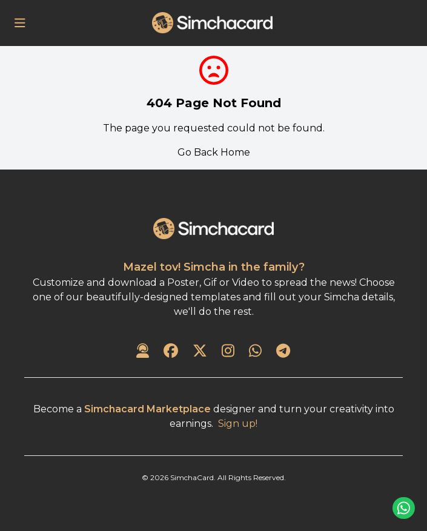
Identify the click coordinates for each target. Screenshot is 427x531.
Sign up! (237, 423)
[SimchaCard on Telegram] (283, 351)
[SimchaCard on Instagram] (228, 351)
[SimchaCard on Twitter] (200, 351)
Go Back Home (213, 152)
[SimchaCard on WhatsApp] (255, 351)
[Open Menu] (20, 23)
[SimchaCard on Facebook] (171, 351)
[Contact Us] (142, 351)
